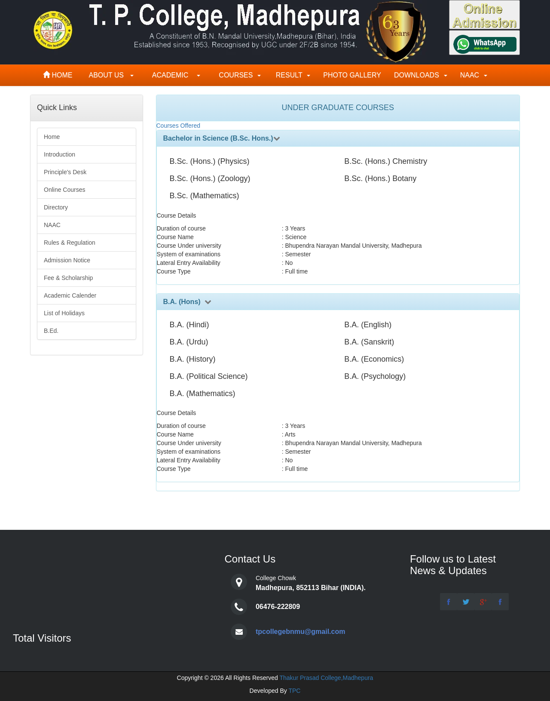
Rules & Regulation (69, 242)
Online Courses (65, 189)
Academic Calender (70, 295)
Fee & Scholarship (68, 277)
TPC (294, 690)
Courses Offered (178, 125)
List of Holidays (64, 313)
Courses (237, 75)
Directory (56, 207)
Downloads (420, 75)
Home (58, 75)
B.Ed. (51, 330)
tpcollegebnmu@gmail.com (300, 631)
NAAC (473, 75)
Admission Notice (67, 260)
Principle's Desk (65, 172)
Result (292, 75)
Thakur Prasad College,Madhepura (326, 677)
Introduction (59, 154)
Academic (173, 75)
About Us (110, 75)
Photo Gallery (352, 75)
